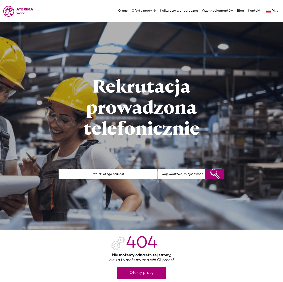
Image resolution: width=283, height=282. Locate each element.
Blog (240, 10)
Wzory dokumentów (217, 10)
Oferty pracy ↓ (144, 10)
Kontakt (254, 10)
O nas (123, 10)
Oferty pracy (141, 273)
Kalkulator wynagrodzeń (179, 10)
